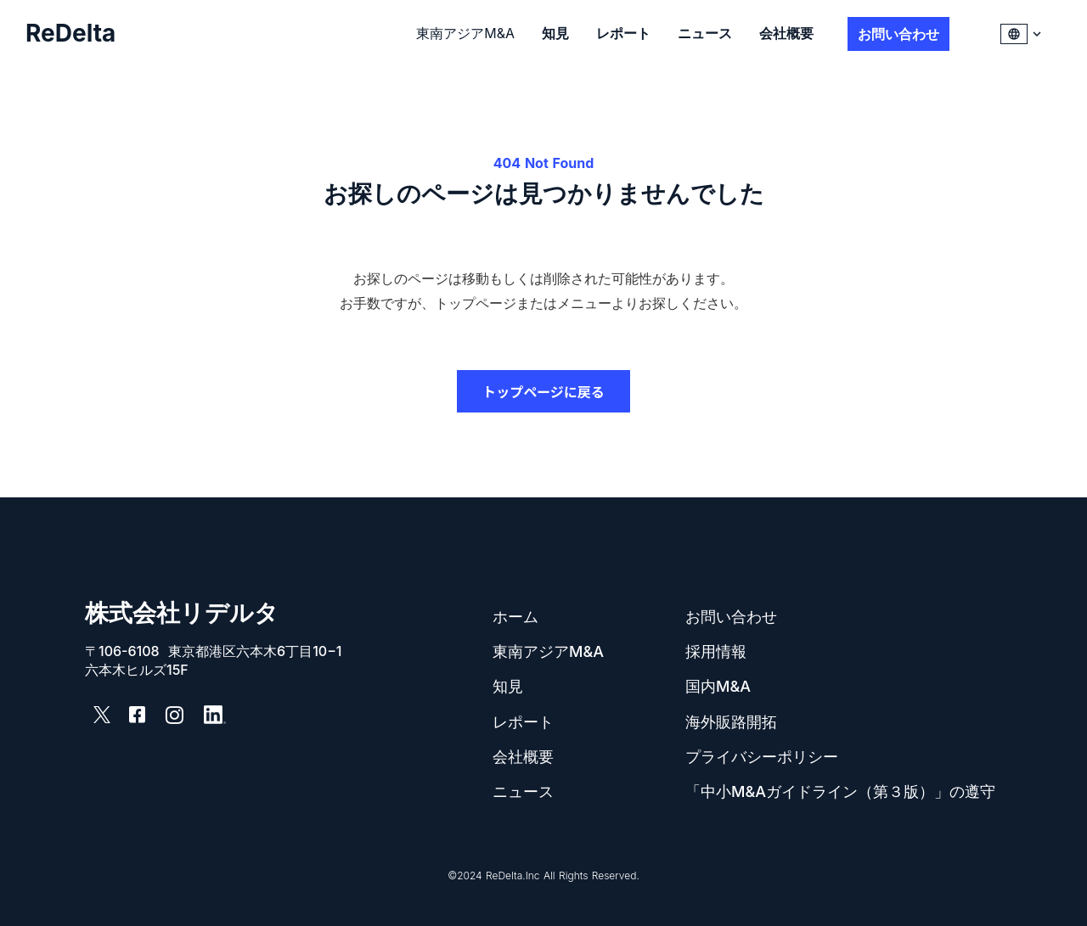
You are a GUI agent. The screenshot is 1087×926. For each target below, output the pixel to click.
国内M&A (718, 686)
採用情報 (715, 651)
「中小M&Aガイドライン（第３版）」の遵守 (840, 791)
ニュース (705, 33)
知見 (555, 33)
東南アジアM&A (465, 33)
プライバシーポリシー (761, 757)
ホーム (515, 617)
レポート (623, 33)
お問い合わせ (731, 617)
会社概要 (786, 33)
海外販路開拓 (731, 722)
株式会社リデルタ (182, 613)
